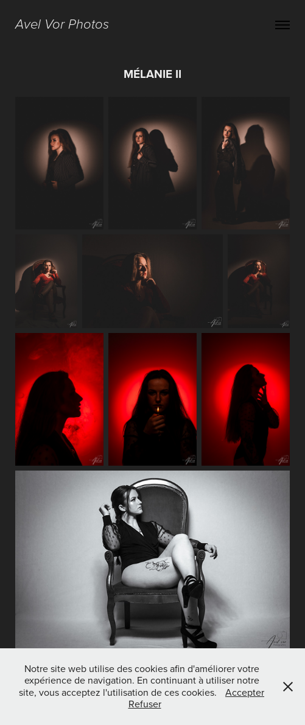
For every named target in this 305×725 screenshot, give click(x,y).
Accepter (244, 692)
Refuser (144, 703)
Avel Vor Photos (62, 25)
